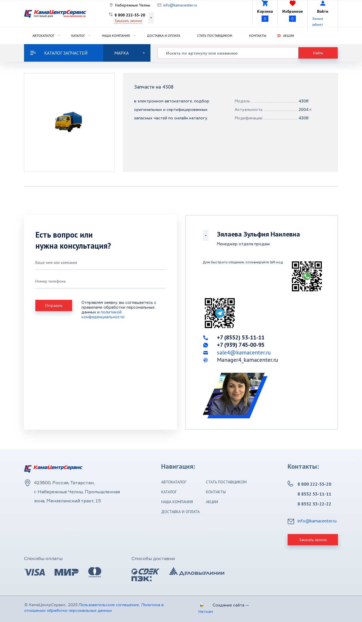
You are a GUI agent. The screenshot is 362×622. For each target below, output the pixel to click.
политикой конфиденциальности (102, 314)
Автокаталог (43, 35)
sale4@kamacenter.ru (244, 352)
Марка (129, 53)
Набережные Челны (132, 5)
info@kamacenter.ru (180, 5)
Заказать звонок (128, 20)
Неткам (206, 611)
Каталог (78, 35)
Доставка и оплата (163, 35)
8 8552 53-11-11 (314, 494)
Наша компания (116, 35)
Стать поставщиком (214, 35)
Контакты (257, 35)
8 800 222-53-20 (130, 15)
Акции (288, 35)
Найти (318, 52)
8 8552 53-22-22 (314, 504)
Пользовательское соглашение (108, 604)
